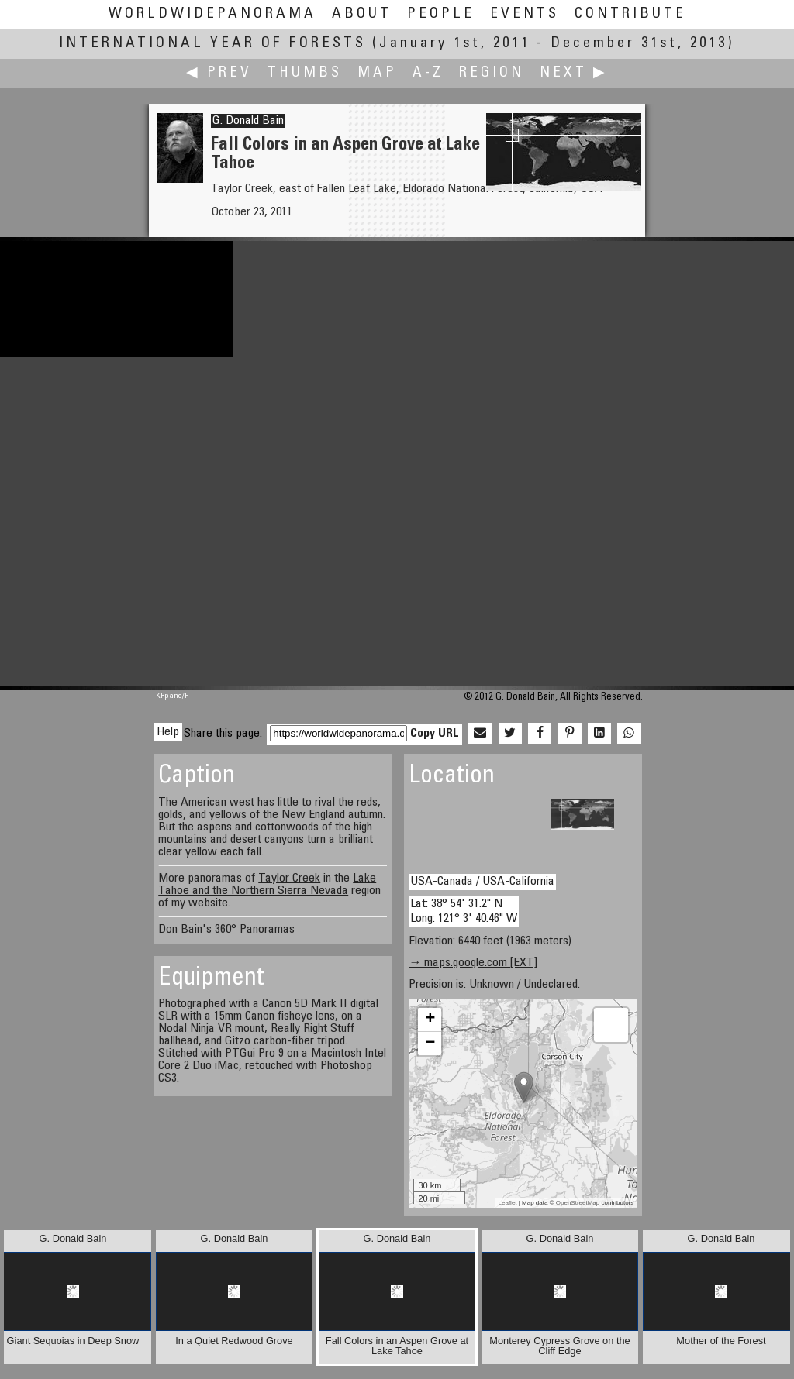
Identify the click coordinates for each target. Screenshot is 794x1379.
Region (491, 73)
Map (377, 73)
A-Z (428, 73)
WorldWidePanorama (212, 14)
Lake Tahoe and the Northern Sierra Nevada (267, 884)
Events (524, 14)
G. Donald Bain (248, 121)
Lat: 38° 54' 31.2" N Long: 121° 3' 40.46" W (463, 911)
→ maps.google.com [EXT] (473, 963)
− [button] (430, 1043)
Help (168, 732)
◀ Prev (219, 73)
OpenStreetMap (577, 1202)
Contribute (630, 14)
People (441, 14)
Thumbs (305, 73)
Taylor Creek (289, 878)
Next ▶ (574, 73)
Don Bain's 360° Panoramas (226, 929)
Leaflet (508, 1202)
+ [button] (430, 1019)
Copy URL (434, 733)
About (362, 14)
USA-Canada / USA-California (482, 881)
